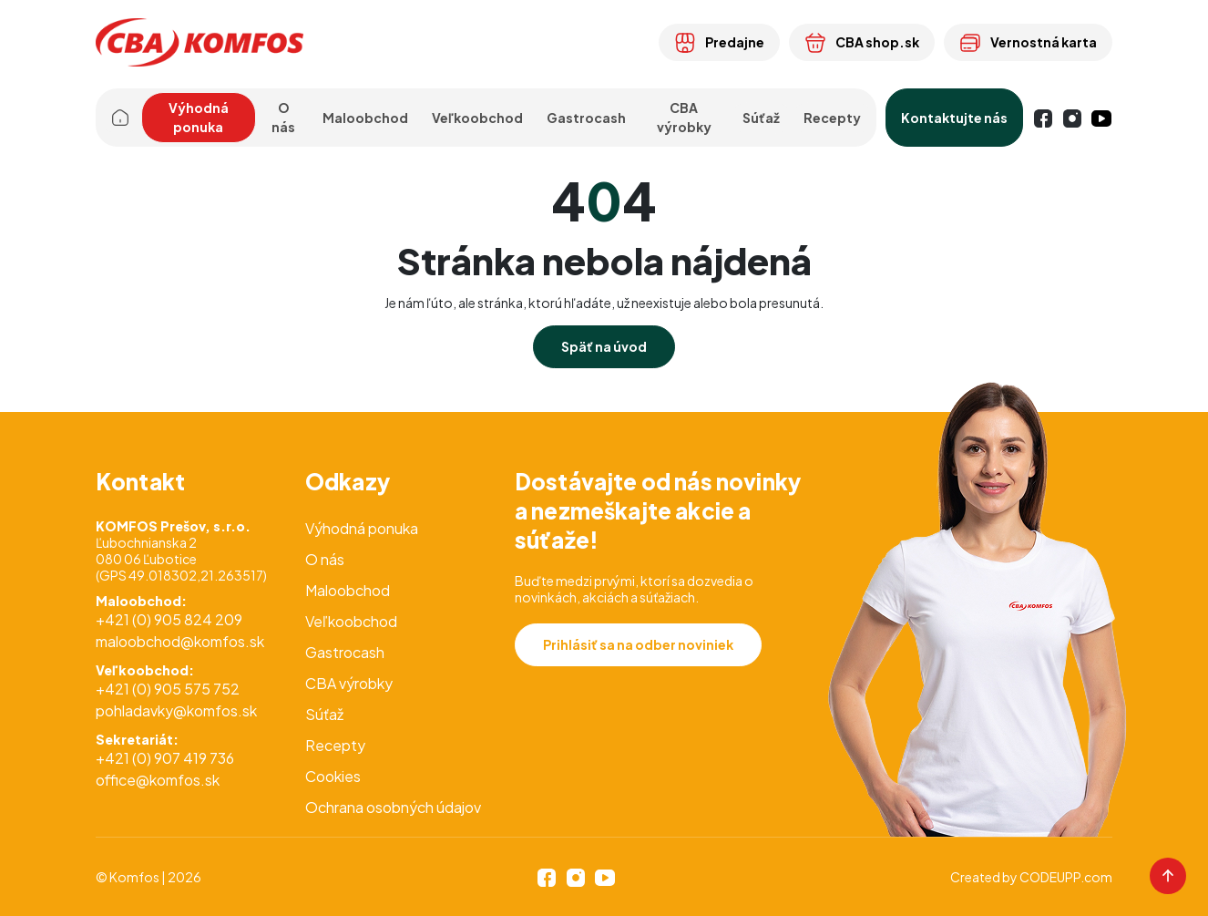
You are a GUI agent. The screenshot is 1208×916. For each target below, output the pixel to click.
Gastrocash (344, 652)
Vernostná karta (1028, 42)
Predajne (719, 42)
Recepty (832, 117)
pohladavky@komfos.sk (176, 710)
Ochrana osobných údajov (393, 807)
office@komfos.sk (158, 779)
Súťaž (761, 117)
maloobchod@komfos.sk (180, 641)
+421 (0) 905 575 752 (168, 688)
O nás (324, 559)
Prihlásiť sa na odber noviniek (638, 644)
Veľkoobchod (351, 621)
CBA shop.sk (861, 42)
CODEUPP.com (1065, 877)
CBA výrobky (684, 117)
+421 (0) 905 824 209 (169, 619)
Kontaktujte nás (954, 117)
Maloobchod (347, 590)
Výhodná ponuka (199, 117)
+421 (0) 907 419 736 (165, 757)
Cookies (333, 776)
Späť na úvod (604, 346)
